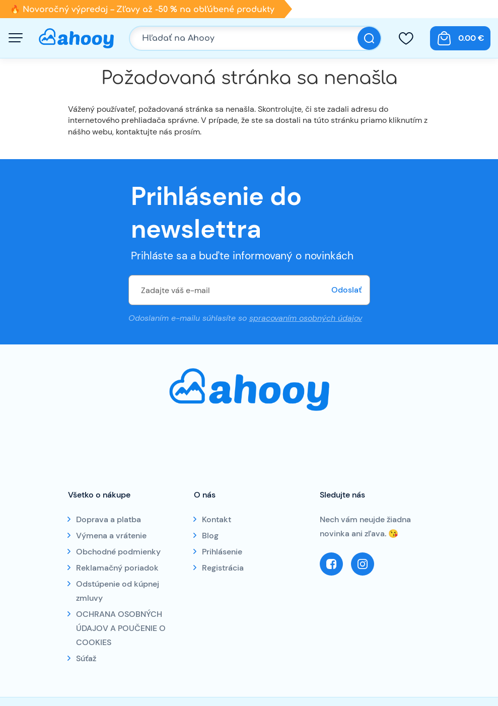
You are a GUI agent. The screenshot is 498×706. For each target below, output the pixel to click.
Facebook (331, 564)
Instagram (362, 564)
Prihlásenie (222, 551)
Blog (210, 535)
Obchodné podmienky (118, 551)
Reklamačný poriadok (117, 567)
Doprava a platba (108, 519)
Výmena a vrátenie (111, 535)
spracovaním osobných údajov (305, 318)
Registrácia (223, 567)
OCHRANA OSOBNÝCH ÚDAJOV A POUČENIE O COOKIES (121, 628)
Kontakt (216, 519)
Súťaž (86, 658)
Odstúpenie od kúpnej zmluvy (117, 591)
